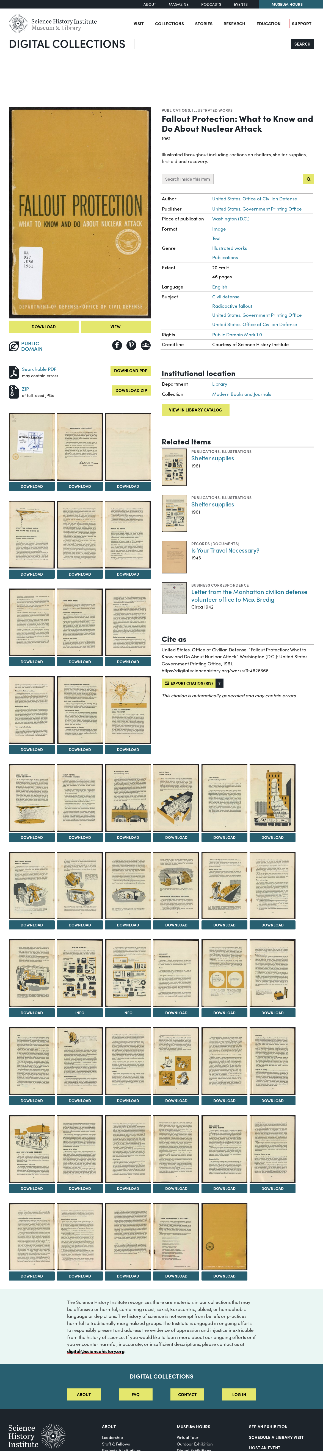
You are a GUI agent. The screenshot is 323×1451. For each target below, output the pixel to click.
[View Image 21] (80, 886)
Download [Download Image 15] (80, 837)
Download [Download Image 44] (32, 1276)
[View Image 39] (80, 1149)
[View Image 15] (80, 798)
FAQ (136, 1394)
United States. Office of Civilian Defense (254, 198)
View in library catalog (195, 410)
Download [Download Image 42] (224, 1188)
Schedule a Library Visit (276, 1437)
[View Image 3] (80, 447)
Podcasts (211, 4)
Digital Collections (67, 43)
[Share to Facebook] (117, 345)
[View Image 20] (32, 886)
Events (241, 4)
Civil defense (226, 296)
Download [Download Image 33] (80, 1100)
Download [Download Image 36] (224, 1100)
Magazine (179, 4)
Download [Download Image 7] (128, 574)
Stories (203, 23)
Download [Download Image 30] (224, 1012)
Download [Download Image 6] (80, 574)
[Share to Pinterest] (131, 345)
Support (301, 23)
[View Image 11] (32, 710)
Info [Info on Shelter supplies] (79, 1012)
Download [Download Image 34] (128, 1100)
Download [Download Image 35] (176, 1100)
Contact (187, 1394)
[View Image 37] (273, 1061)
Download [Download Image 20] (32, 925)
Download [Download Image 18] (224, 837)
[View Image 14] (32, 798)
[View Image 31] (273, 973)
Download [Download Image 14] (32, 837)
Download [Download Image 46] (128, 1276)
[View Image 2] (32, 447)
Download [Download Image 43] (272, 1188)
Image (219, 229)
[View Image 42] (224, 1149)
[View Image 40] (128, 1149)
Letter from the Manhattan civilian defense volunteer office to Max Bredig (249, 595)
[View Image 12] (80, 710)
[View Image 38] (32, 1149)
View (116, 326)
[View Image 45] (80, 1237)
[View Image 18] (224, 798)
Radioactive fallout (232, 306)
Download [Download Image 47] (176, 1276)
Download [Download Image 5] (32, 574)
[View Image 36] (224, 1061)
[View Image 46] (128, 1237)
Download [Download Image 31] (272, 1012)
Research (234, 23)
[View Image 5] (32, 534)
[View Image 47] (176, 1237)
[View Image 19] (273, 798)
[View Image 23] (176, 886)
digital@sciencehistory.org (96, 1351)
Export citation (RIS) (189, 683)
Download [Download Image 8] (32, 661)
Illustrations (237, 451)
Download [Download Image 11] (32, 749)
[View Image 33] (80, 1061)
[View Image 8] (32, 622)
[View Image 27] (80, 973)
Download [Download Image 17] (176, 837)
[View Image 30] (224, 973)
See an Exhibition (268, 1426)
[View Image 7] (128, 534)
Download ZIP (131, 390)
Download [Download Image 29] (176, 1012)
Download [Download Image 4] (128, 486)
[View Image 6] (80, 534)
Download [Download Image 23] (176, 925)
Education (268, 23)
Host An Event (264, 1447)
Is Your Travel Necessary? (225, 550)
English (219, 287)
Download (44, 326)
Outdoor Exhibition (195, 1444)
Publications (176, 110)
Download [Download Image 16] (128, 837)
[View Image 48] (224, 1237)
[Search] (212, 44)
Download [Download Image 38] (32, 1188)
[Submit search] (308, 179)
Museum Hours (287, 4)
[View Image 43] (273, 1149)
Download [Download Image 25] (272, 925)
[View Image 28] (128, 973)
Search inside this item (187, 179)
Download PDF (130, 370)
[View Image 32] (32, 1061)
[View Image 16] (128, 798)
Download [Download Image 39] (80, 1188)
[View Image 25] (273, 886)
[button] (219, 683)
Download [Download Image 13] (128, 749)
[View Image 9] (80, 622)
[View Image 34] (128, 1061)
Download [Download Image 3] (80, 486)
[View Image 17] (176, 798)
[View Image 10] (128, 622)
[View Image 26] (32, 973)
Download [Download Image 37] (272, 1100)
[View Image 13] (128, 710)
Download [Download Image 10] (128, 661)
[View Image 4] (128, 447)
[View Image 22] (128, 886)
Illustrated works (212, 110)
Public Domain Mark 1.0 (237, 334)
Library (219, 384)
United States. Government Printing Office (257, 209)
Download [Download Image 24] (224, 925)
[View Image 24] (224, 886)
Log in (239, 1394)
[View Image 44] (32, 1237)
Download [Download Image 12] (80, 749)
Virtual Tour (187, 1437)
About (149, 4)
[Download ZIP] (14, 391)
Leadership (112, 1437)
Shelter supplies (212, 457)
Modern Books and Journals (241, 394)
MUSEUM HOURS (193, 1426)
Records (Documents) (215, 543)
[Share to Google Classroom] (146, 345)
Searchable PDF (39, 369)
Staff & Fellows (116, 1444)
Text (216, 238)
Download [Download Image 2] (32, 486)
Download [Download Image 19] (272, 837)
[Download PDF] (14, 371)
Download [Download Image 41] (176, 1188)
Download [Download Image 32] (32, 1100)
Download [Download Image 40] (128, 1188)
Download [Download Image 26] (32, 1012)
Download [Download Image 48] (224, 1276)
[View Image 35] (176, 1061)
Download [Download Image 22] (128, 925)
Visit (139, 23)
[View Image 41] (176, 1149)
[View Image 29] (176, 973)
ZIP (25, 389)
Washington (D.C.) (231, 218)
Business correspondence (220, 585)
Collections (169, 23)
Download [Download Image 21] (80, 925)
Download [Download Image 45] (80, 1276)
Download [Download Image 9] (80, 661)
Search (302, 44)
